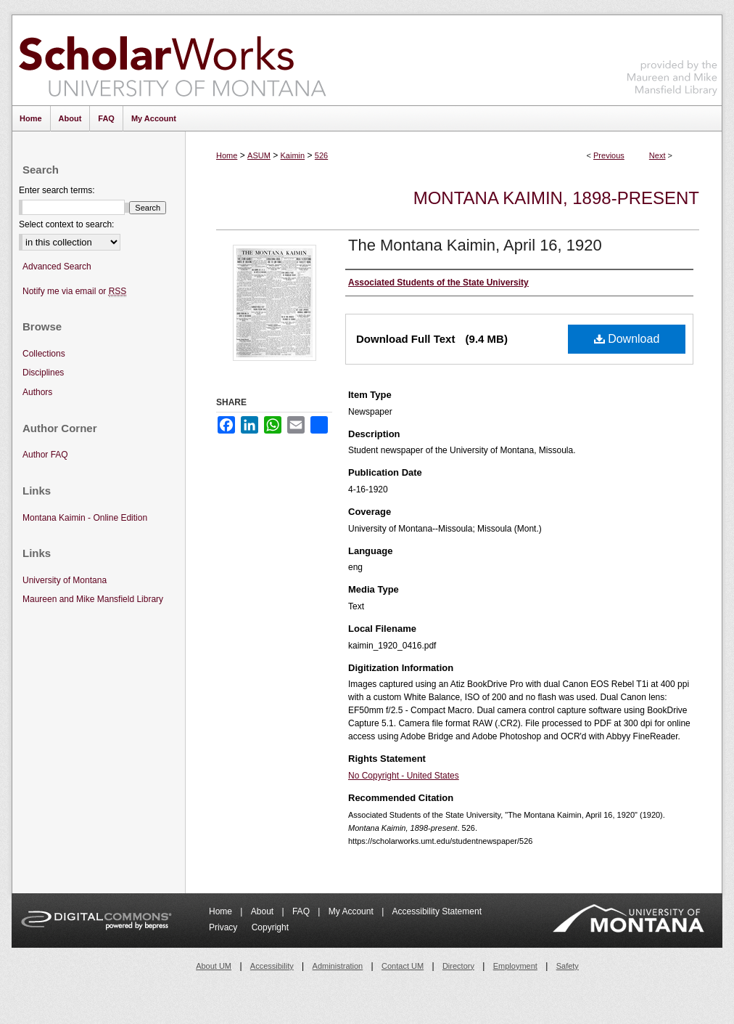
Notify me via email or (74, 291)
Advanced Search (56, 266)
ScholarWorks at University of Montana (172, 60)
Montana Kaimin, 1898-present (556, 198)
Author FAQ (45, 455)
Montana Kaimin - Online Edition (84, 518)
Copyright (270, 927)
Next (657, 155)
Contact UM (403, 966)
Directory (458, 966)
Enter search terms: (57, 190)
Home (226, 155)
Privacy (224, 927)
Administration (338, 966)
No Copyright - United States (403, 776)
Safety (567, 966)
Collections (43, 354)
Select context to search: (66, 224)
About (263, 911)
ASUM (259, 155)
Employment (515, 966)
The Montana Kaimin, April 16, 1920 (475, 245)
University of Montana (64, 580)
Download (627, 339)
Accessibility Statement (437, 911)
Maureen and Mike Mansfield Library (672, 57)
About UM (213, 966)
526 (321, 155)
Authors (37, 392)
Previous (608, 155)
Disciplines (43, 372)
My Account (352, 911)
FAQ (302, 911)
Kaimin (293, 155)
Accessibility (272, 966)
